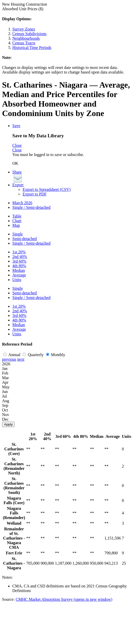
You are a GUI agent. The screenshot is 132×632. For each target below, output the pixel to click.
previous (9, 359)
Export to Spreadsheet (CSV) (47, 189)
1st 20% (19, 252)
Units (16, 279)
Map (16, 225)
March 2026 (22, 203)
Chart (17, 221)
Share (17, 172)
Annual (12, 355)
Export (18, 185)
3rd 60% (19, 261)
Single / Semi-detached (31, 207)
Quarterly (33, 355)
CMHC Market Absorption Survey (64, 599)
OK (15, 163)
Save (16, 125)
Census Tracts (23, 43)
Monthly (55, 355)
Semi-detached (24, 238)
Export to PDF (34, 194)
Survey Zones (23, 29)
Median (18, 270)
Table (16, 216)
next (20, 359)
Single (17, 234)
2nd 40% (19, 256)
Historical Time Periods (31, 47)
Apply (8, 424)
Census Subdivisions (29, 34)
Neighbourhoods (26, 38)
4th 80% (19, 266)
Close (17, 145)
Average (19, 275)
